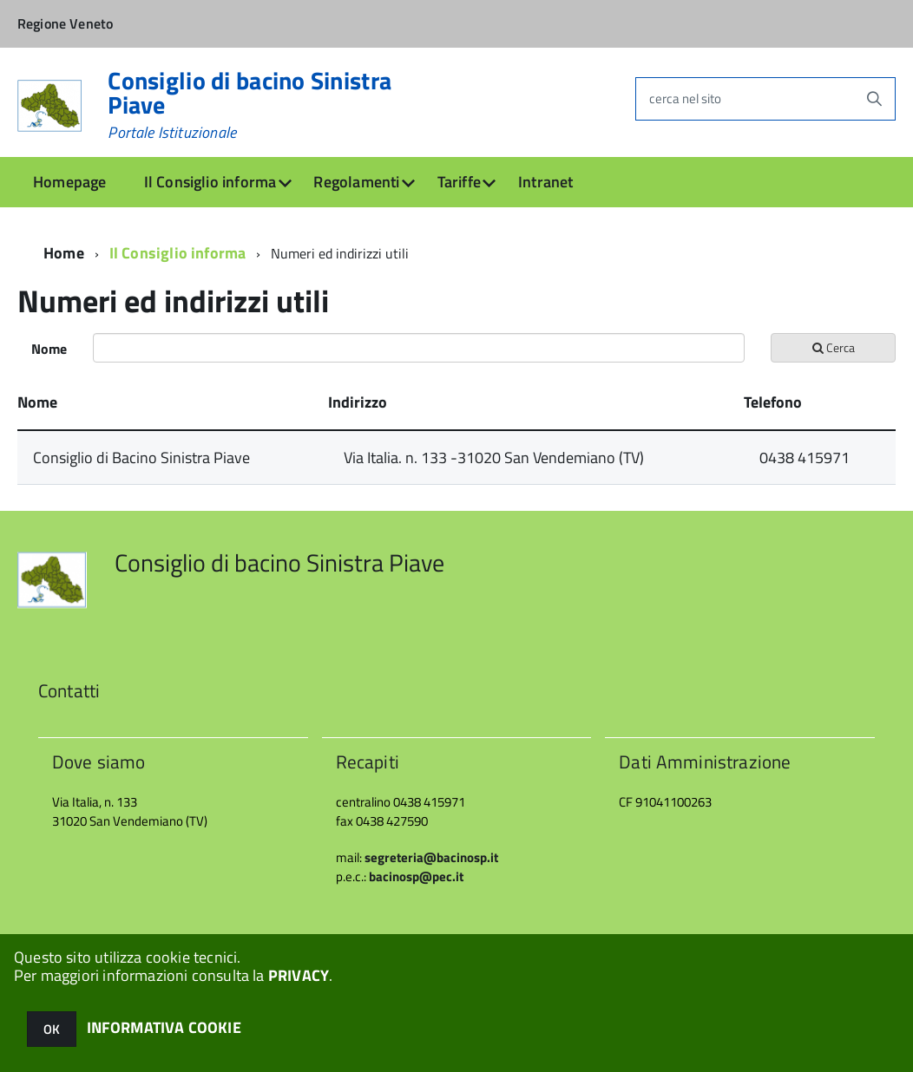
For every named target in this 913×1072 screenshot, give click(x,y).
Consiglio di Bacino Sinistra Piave (141, 457)
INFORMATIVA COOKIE (164, 1027)
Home (63, 253)
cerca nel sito (685, 98)
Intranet (545, 181)
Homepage (69, 181)
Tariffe (459, 181)
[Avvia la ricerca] (874, 99)
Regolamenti (356, 181)
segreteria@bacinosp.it (431, 857)
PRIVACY (298, 975)
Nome (49, 348)
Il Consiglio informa (210, 181)
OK (51, 1029)
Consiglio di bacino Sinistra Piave (249, 105)
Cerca (833, 347)
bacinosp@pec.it (416, 876)
